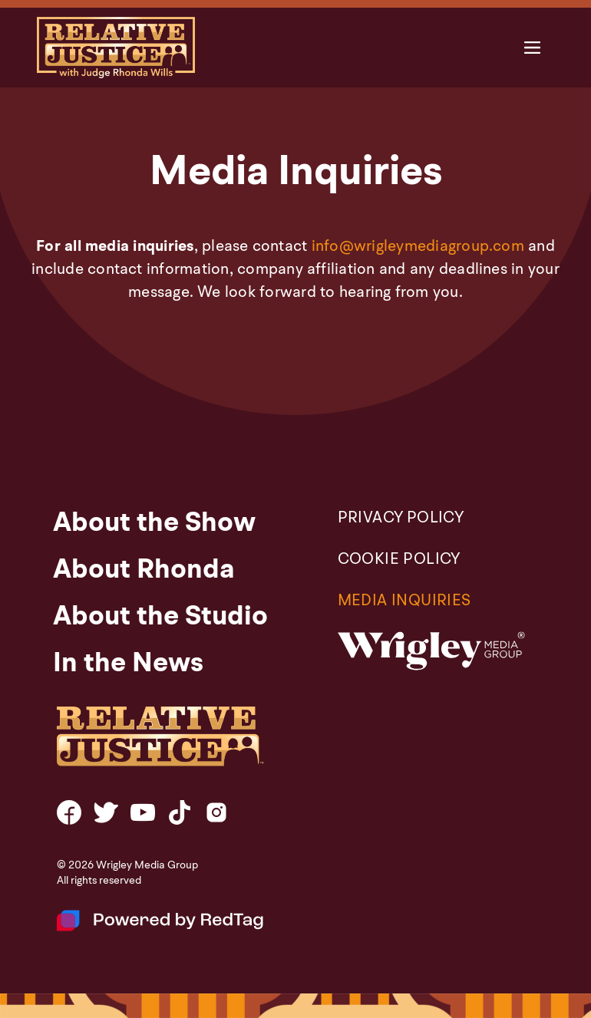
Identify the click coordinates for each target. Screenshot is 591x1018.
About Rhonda (144, 571)
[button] (532, 48)
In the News (128, 664)
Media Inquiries (404, 601)
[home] (116, 47)
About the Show (154, 524)
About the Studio (160, 617)
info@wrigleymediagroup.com (418, 247)
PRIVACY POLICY (401, 518)
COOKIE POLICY (399, 560)
